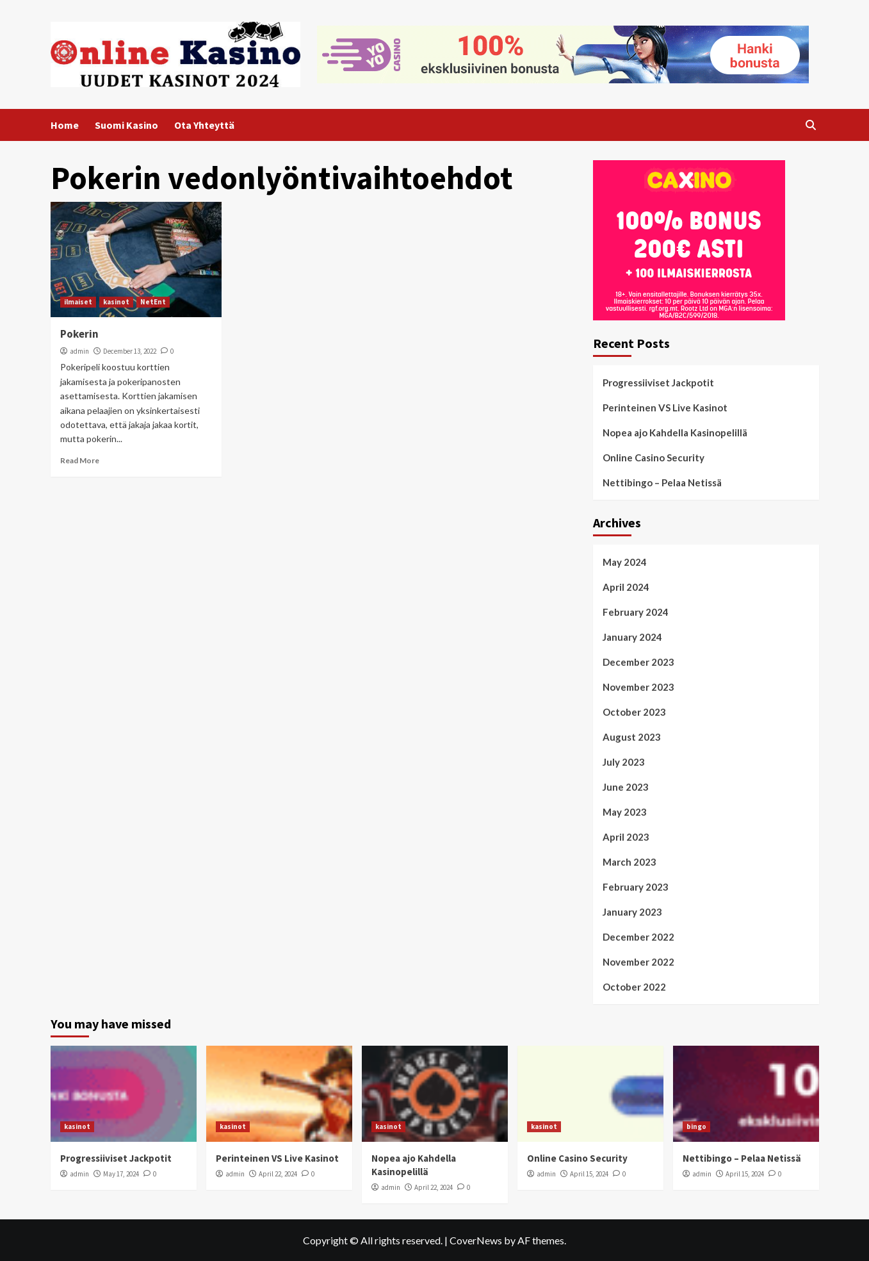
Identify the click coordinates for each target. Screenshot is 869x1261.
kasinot (116, 301)
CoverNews (476, 1240)
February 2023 (636, 887)
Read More (79, 460)
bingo (696, 1126)
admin (79, 351)
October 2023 (634, 712)
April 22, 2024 (278, 1173)
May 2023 (625, 812)
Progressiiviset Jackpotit (658, 382)
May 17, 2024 (121, 1173)
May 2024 (625, 562)
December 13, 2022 (129, 351)
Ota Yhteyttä (204, 125)
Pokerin (79, 334)
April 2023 (626, 837)
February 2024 (636, 612)
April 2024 (626, 587)
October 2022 (634, 987)
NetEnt (153, 301)
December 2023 (638, 662)
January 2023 (632, 912)
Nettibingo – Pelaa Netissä (662, 482)
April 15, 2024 (589, 1173)
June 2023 (626, 787)
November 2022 (638, 962)
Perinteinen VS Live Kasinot (665, 407)
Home (65, 125)
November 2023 (638, 687)
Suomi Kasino (126, 125)
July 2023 (624, 762)
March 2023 (629, 862)
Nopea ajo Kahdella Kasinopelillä (675, 432)
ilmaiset (78, 301)
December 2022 (638, 937)
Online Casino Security (653, 457)
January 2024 (632, 637)
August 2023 (632, 737)
